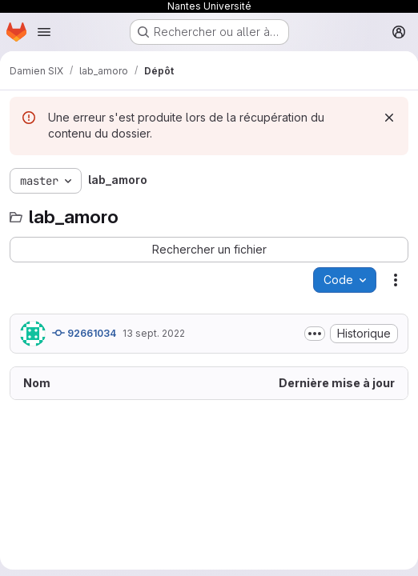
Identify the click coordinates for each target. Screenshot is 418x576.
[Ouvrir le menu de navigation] (44, 32)
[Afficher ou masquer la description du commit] (314, 333)
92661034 (84, 332)
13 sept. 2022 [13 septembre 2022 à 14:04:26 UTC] (154, 333)
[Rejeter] (389, 117)
